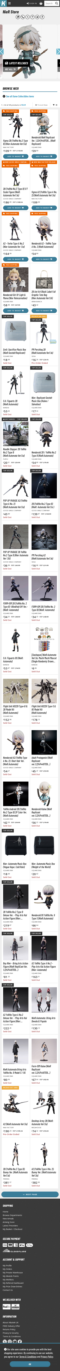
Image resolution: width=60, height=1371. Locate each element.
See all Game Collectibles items (20, 96)
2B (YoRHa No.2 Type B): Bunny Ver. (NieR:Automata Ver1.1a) (15, 1172)
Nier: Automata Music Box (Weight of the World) (43, 865)
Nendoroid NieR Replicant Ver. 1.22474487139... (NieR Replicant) (43, 140)
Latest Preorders (10, 1225)
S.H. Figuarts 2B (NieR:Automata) (10, 402)
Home (5, 1211)
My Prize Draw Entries (12, 1286)
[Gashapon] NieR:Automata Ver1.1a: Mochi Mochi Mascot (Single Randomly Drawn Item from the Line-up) (44, 658)
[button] (58, 52)
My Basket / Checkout (12, 1229)
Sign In (32, 3)
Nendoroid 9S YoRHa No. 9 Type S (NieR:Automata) (43, 917)
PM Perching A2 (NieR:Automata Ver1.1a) (42, 557)
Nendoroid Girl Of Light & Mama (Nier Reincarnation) (15, 296)
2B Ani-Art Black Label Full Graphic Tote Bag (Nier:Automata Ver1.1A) (44, 295)
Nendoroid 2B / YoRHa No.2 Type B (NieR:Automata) (44, 454)
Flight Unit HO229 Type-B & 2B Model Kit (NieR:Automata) (15, 709)
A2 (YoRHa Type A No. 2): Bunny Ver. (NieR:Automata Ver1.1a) (44, 1172)
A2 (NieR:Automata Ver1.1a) (15, 1124)
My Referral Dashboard (13, 1283)
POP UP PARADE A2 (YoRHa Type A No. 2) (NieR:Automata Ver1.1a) (15, 504)
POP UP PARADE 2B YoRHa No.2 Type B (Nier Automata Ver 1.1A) (15, 555)
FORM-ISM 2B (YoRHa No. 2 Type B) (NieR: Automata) (43, 608)
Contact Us (8, 1290)
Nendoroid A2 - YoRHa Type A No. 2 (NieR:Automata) (44, 245)
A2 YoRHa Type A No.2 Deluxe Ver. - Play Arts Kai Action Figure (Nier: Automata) (15, 1018)
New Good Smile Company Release (18, 162)
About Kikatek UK (10, 1322)
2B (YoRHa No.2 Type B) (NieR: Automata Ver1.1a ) (43, 505)
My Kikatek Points (11, 1276)
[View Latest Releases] (30, 51)
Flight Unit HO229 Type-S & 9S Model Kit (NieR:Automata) (44, 709)
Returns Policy (9, 1329)
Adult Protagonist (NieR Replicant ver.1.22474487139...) (42, 761)
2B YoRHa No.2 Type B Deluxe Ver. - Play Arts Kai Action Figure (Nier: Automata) (15, 915)
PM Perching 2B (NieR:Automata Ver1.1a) (42, 351)
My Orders (7, 1269)
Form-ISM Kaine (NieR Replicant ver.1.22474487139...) (41, 1069)
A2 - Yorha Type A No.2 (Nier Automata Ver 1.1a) (14, 245)
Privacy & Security (11, 1333)
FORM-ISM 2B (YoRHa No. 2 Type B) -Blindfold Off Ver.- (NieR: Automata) (15, 606)
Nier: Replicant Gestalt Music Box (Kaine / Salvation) (42, 401)
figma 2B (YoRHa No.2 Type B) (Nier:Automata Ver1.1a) (15, 142)
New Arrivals (8, 1218)
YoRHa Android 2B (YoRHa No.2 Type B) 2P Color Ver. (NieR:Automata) (15, 812)
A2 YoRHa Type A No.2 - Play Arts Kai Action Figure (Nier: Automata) (44, 966)
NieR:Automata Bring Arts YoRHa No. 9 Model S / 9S (14, 1071)
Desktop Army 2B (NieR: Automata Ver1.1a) (42, 1122)
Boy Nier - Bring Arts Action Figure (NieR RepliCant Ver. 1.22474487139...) (15, 966)
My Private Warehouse (13, 1272)
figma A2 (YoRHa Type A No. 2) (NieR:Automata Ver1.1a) (44, 193)
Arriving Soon (8, 1222)
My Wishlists (8, 1279)
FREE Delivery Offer (11, 1326)
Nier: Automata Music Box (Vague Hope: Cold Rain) (14, 865)
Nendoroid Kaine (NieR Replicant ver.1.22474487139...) (42, 812)
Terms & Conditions (27, 1356)
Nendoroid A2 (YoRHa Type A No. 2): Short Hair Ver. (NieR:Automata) (15, 761)
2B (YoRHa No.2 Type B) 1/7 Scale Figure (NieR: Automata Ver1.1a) (15, 192)
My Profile (7, 1265)
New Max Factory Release (44, 162)
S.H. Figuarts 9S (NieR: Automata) (13, 659)
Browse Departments (12, 1215)
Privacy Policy (47, 1356)
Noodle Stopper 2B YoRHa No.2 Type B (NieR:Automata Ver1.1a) (14, 452)
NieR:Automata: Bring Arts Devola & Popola (43, 1019)
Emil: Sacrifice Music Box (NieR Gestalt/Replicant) (14, 351)
